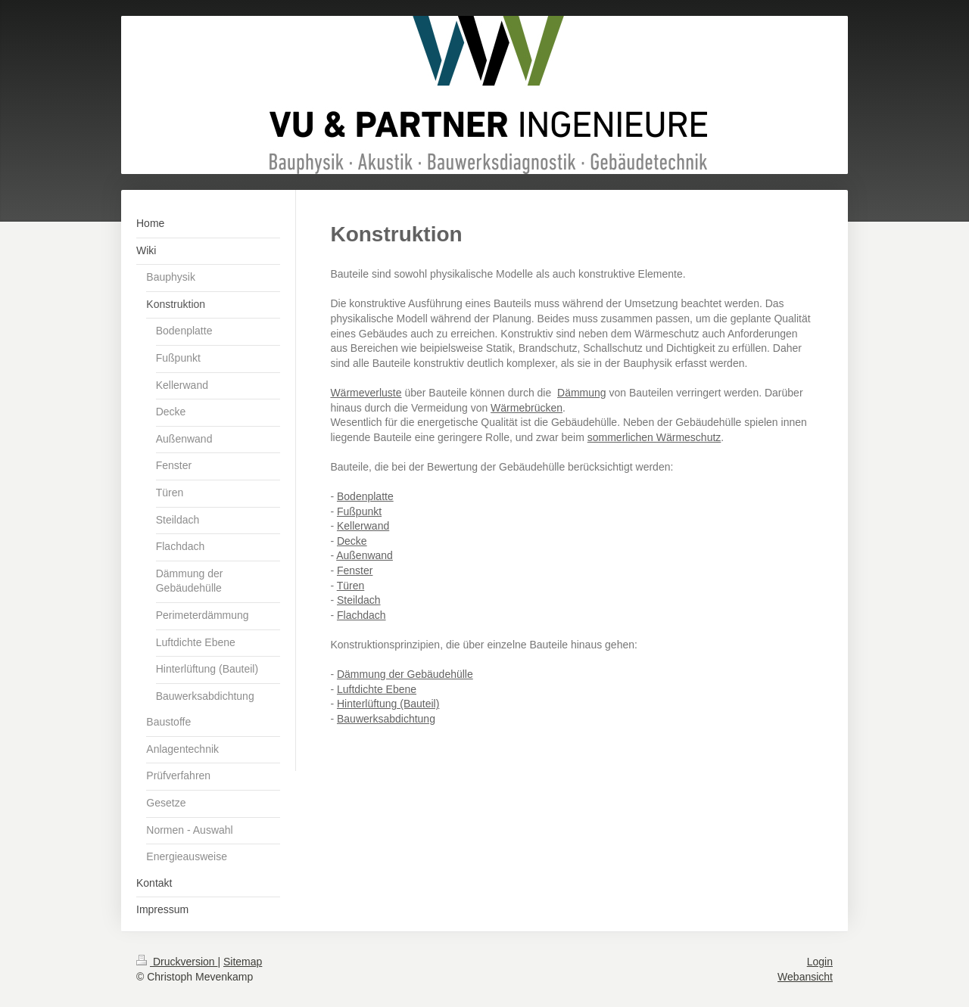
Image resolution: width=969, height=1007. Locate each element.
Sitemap (242, 962)
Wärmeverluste (365, 393)
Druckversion (176, 962)
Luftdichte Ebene (376, 689)
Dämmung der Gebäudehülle (405, 674)
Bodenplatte (365, 496)
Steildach (359, 600)
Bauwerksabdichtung (386, 719)
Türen (351, 586)
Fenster (354, 570)
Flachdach (361, 615)
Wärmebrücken (526, 408)
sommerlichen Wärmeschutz (654, 437)
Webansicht (805, 977)
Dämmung (581, 393)
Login (820, 962)
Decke (352, 541)
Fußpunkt (359, 511)
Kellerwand (363, 526)
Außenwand (364, 555)
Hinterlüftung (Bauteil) (388, 704)
